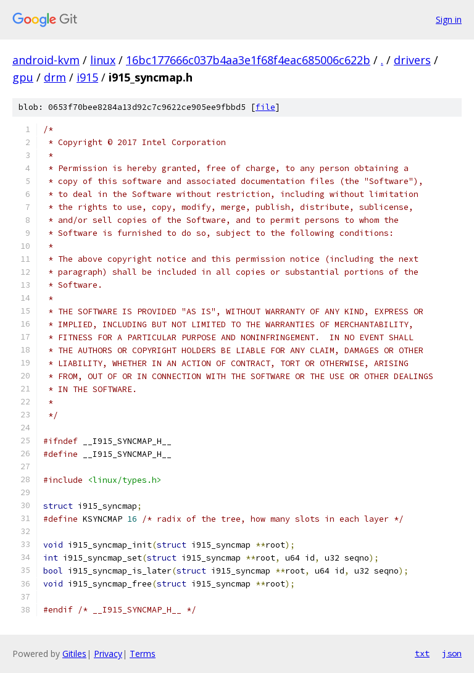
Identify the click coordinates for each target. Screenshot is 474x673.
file (265, 107)
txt (422, 653)
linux (102, 59)
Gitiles (74, 653)
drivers (412, 59)
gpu (22, 77)
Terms (143, 653)
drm (55, 77)
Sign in (449, 19)
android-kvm (46, 59)
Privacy (108, 653)
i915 (87, 77)
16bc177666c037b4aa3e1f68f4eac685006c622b (248, 59)
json (452, 653)
